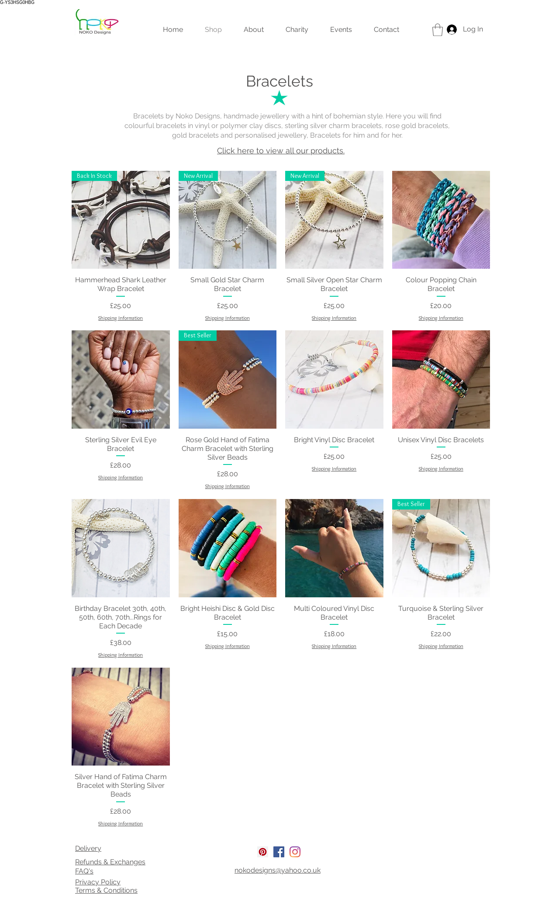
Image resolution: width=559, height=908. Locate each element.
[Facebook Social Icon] (278, 851)
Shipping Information (120, 318)
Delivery (88, 848)
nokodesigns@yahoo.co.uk (278, 870)
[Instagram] (295, 851)
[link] (437, 30)
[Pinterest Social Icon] (262, 851)
